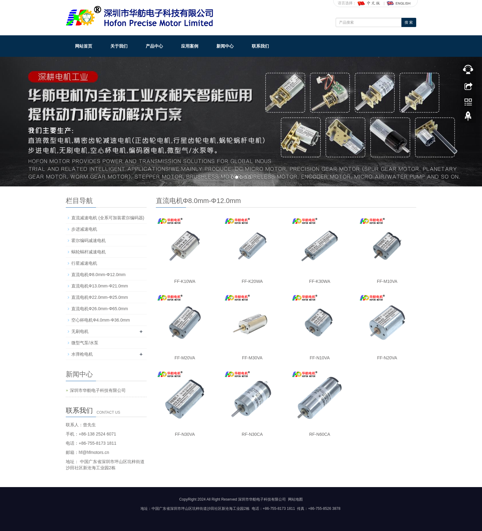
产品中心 (154, 46)
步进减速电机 (84, 229)
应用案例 (189, 46)
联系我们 (260, 46)
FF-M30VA (252, 357)
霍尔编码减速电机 (88, 240)
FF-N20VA (387, 357)
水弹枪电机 (82, 354)
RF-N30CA (252, 434)
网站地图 (295, 499)
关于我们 (119, 46)
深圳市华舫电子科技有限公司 (98, 390)
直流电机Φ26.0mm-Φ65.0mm (99, 308)
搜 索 (409, 22)
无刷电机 (80, 331)
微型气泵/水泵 (84, 342)
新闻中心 (225, 46)
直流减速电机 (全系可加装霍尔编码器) (107, 217)
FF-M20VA (185, 357)
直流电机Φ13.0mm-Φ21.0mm (99, 285)
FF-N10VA (320, 357)
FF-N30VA (185, 434)
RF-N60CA (319, 434)
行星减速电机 (84, 263)
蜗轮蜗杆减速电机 (88, 251)
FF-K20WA (252, 281)
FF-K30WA (319, 281)
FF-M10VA (387, 281)
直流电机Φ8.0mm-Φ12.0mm (98, 274)
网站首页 (83, 46)
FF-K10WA (185, 281)
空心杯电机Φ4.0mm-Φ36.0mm (100, 320)
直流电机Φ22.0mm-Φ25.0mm (99, 297)
